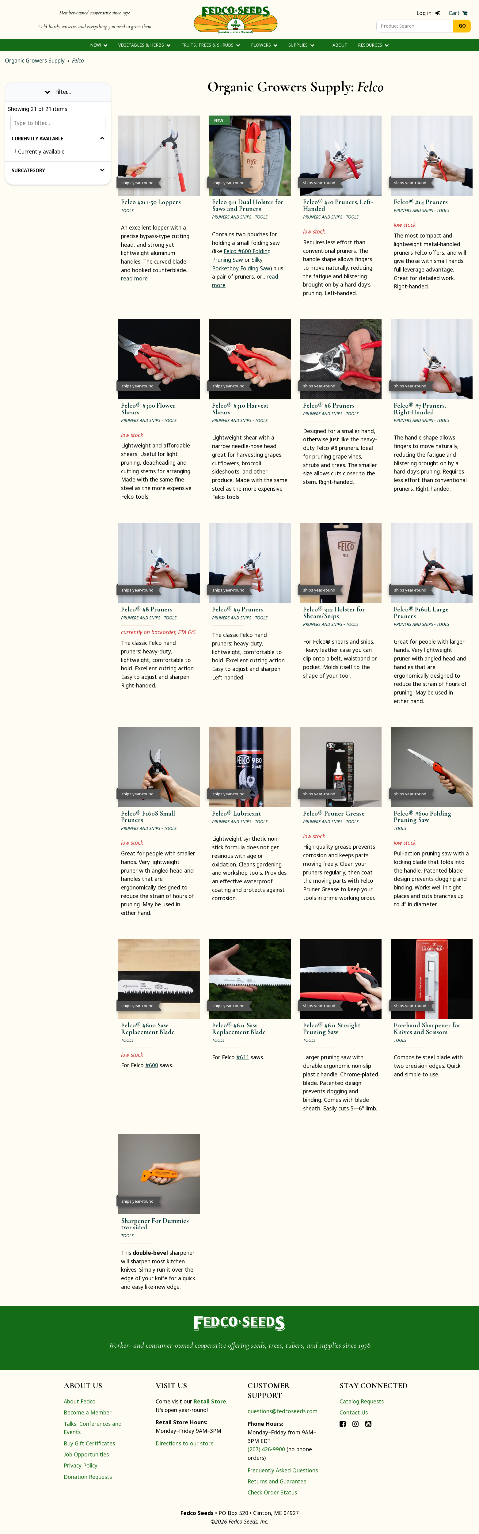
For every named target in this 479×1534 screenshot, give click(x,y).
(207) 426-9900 (266, 1449)
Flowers (264, 45)
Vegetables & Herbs (144, 45)
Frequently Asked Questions (283, 1470)
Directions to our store (185, 1443)
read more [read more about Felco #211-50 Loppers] (134, 278)
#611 (242, 1057)
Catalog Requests (362, 1401)
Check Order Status (272, 1492)
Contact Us (354, 1412)
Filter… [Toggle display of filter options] (58, 91)
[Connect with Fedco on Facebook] (343, 1423)
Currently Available (58, 138)
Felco (78, 60)
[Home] (236, 19)
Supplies (301, 45)
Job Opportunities (86, 1454)
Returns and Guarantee (277, 1481)
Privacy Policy (80, 1465)
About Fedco (80, 1401)
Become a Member (88, 1412)
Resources (373, 45)
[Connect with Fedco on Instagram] (355, 1423)
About (340, 45)
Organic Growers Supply (35, 60)
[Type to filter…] (57, 123)
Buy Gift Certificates (89, 1443)
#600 (151, 1065)
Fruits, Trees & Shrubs (210, 45)
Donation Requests (88, 1476)
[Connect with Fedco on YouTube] (368, 1423)
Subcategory (58, 170)
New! (99, 45)
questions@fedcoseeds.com (282, 1411)
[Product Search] (414, 26)
